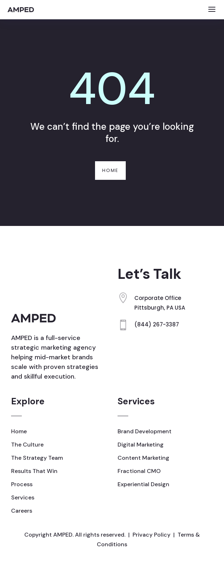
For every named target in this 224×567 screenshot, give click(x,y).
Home (110, 170)
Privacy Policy (151, 534)
